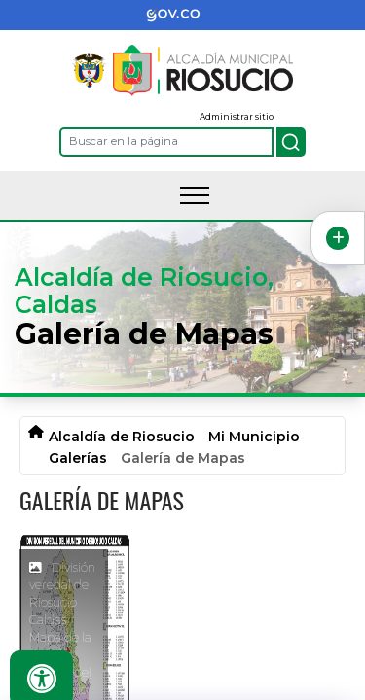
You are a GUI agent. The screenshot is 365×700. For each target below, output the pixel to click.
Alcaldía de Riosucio (122, 436)
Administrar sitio (237, 117)
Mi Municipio (254, 436)
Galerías (78, 458)
